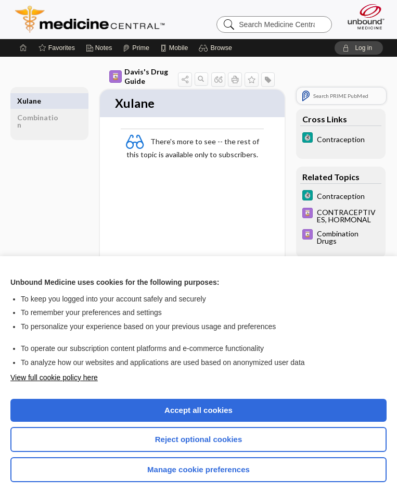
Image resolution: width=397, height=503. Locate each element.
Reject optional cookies (198, 439)
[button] (217, 48)
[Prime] (136, 48)
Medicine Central (96, 19)
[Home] (23, 48)
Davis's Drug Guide (138, 76)
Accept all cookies (198, 410)
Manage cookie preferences (198, 469)
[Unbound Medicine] (363, 17)
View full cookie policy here (54, 377)
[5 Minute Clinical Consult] (341, 138)
